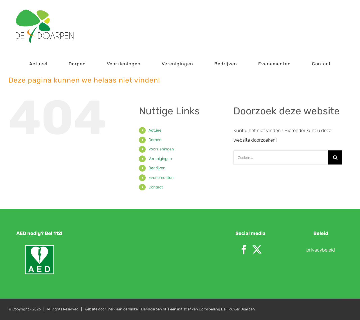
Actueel (155, 130)
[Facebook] (243, 249)
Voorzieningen (161, 149)
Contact (155, 187)
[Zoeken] (335, 157)
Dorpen (154, 139)
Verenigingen (160, 158)
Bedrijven (156, 168)
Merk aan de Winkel (123, 309)
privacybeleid (320, 250)
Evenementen (161, 177)
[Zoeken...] (280, 157)
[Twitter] (257, 249)
